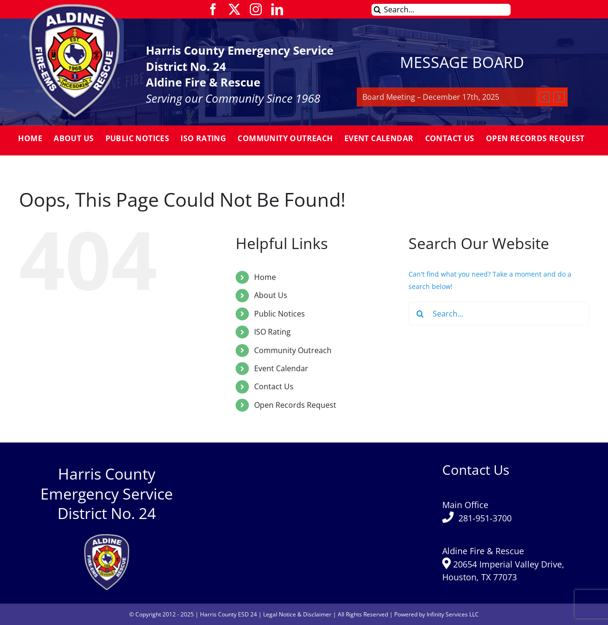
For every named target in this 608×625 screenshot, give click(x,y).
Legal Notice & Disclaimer (297, 614)
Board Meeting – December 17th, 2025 (430, 97)
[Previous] (544, 97)
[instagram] (256, 9)
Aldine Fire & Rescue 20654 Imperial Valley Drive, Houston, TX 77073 (503, 564)
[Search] (377, 10)
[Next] (558, 97)
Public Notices (279, 313)
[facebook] (213, 9)
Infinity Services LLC (453, 614)
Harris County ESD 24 (228, 614)
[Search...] (441, 10)
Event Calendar (281, 368)
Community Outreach (293, 350)
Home (265, 277)
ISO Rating (272, 332)
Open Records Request (295, 405)
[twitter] (234, 9)
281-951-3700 (485, 518)
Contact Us (274, 386)
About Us (270, 295)
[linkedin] (277, 9)
